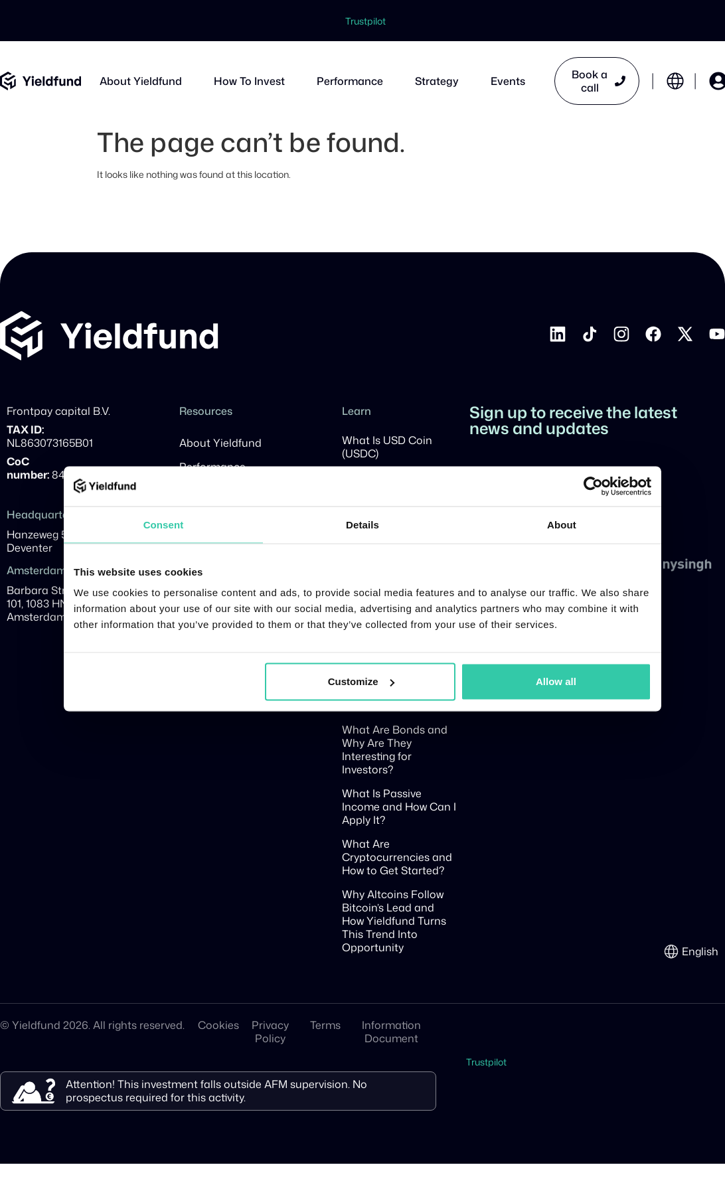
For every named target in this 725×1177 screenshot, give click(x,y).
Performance (350, 81)
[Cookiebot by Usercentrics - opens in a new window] (593, 486)
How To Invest (249, 81)
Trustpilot (365, 21)
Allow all (556, 681)
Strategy (437, 81)
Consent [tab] (163, 524)
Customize (361, 681)
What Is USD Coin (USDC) (387, 447)
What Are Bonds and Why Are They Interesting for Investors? (394, 749)
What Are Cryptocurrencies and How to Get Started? (397, 857)
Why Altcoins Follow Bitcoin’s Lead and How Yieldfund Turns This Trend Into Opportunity (394, 921)
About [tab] (561, 524)
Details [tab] (362, 524)
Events (508, 81)
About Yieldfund (141, 81)
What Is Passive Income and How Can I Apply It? (399, 806)
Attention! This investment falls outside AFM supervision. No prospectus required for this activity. (216, 1091)
